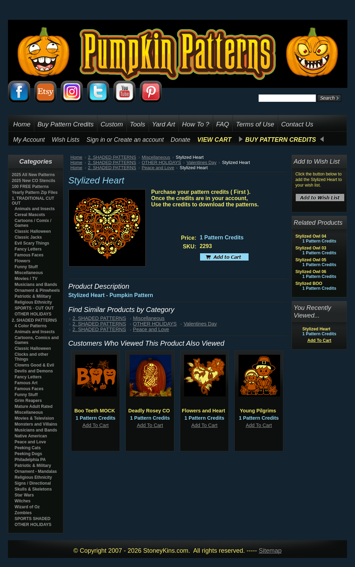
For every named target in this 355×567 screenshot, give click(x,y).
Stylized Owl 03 (310, 248)
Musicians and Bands (36, 284)
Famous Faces (29, 255)
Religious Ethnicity (33, 302)
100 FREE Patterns (30, 186)
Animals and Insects (35, 208)
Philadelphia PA (30, 459)
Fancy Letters (28, 249)
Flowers (22, 260)
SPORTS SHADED (32, 518)
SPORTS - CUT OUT (34, 308)
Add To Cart (96, 425)
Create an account (139, 139)
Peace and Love (30, 441)
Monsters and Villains (36, 424)
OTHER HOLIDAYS (33, 314)
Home (76, 157)
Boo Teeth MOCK (94, 410)
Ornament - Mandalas (36, 471)
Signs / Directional (33, 483)
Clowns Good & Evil (34, 365)
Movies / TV (26, 278)
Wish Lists (65, 139)
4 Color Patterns (31, 325)
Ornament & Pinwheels (37, 290)
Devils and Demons (34, 371)
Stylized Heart (316, 329)
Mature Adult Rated (34, 406)
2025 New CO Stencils (33, 180)
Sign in (95, 139)
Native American (31, 436)
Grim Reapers (28, 400)
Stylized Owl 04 (310, 236)
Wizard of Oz (27, 506)
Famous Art (26, 382)
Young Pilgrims (258, 410)
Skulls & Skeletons (33, 489)
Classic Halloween (33, 231)
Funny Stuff (26, 266)
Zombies (23, 512)
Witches (23, 501)
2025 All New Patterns (33, 174)
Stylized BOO (308, 283)
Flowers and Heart (203, 410)
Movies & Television (34, 418)
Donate (180, 139)
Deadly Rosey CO (149, 410)
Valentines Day (201, 162)
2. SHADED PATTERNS (34, 320)
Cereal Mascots (30, 214)
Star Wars (24, 495)
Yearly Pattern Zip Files (35, 192)
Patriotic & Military (33, 296)
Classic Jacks (28, 237)
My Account (29, 139)
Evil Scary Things (32, 243)
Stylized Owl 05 (310, 259)
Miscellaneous (29, 272)
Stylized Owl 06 (310, 271)
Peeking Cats (28, 447)
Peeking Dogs (28, 453)
